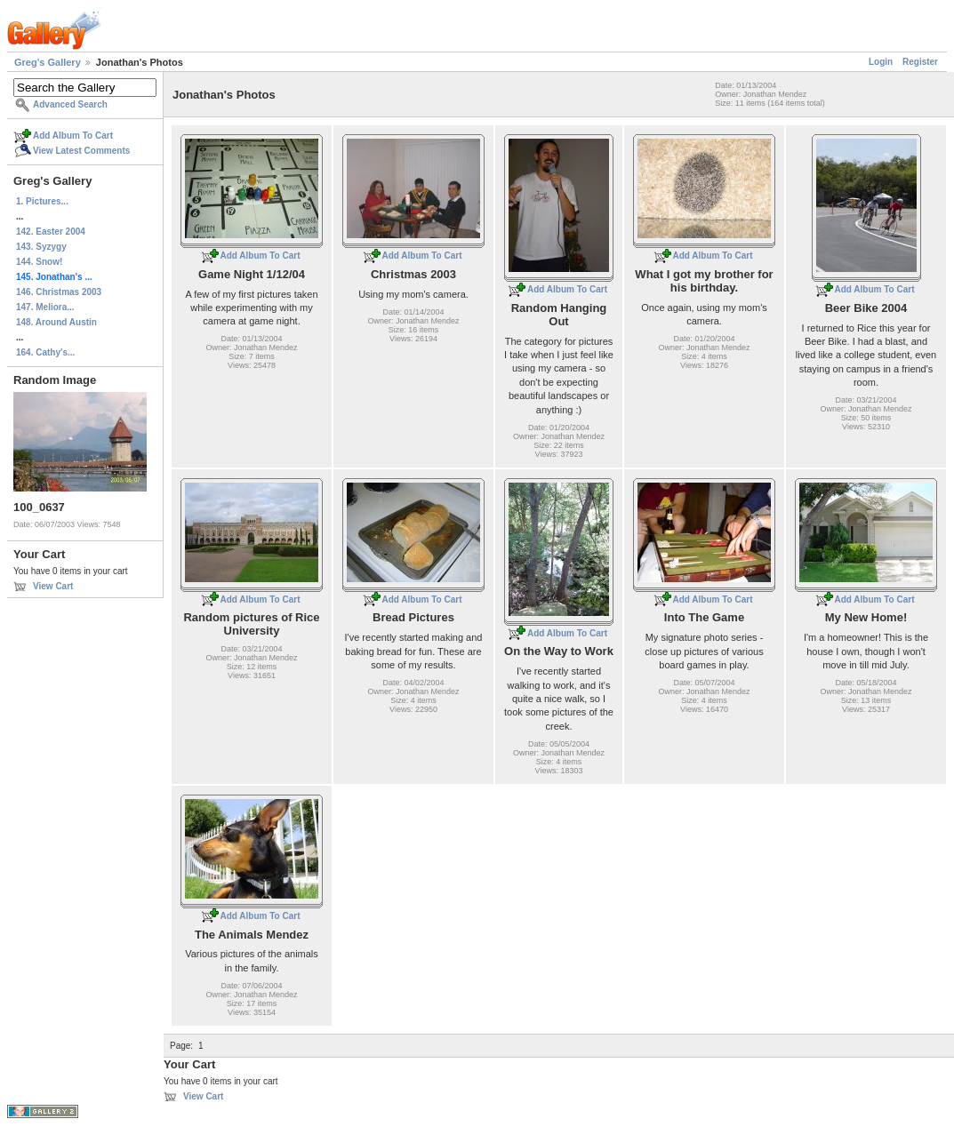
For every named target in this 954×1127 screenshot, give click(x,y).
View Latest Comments (81, 151)
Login (881, 62)
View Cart (53, 586)
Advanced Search (70, 104)
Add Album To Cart (73, 135)
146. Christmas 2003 (58, 292)
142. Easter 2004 (50, 231)
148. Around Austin (56, 322)
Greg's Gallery (47, 62)
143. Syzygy (41, 247)
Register (920, 62)
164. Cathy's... (45, 352)
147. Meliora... (45, 307)
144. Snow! (39, 262)
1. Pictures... (42, 201)
